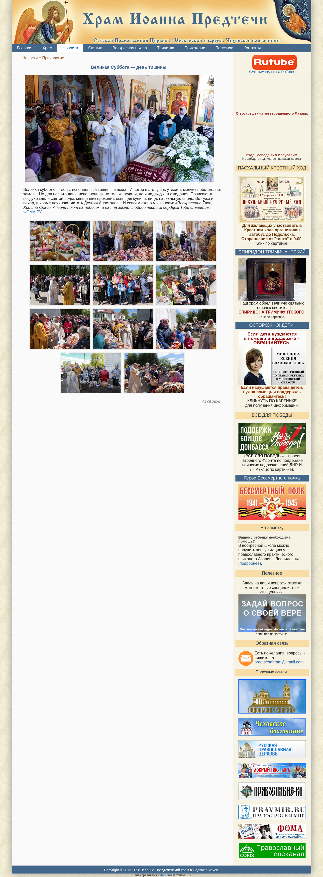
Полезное (224, 48)
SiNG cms (165, 875)
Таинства (165, 48)
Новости (70, 48)
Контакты (252, 48)
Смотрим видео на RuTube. (272, 70)
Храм (47, 48)
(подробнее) (249, 563)
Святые (95, 48)
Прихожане (194, 48)
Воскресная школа (129, 48)
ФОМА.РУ (32, 212)
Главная (24, 48)
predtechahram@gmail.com (279, 662)
